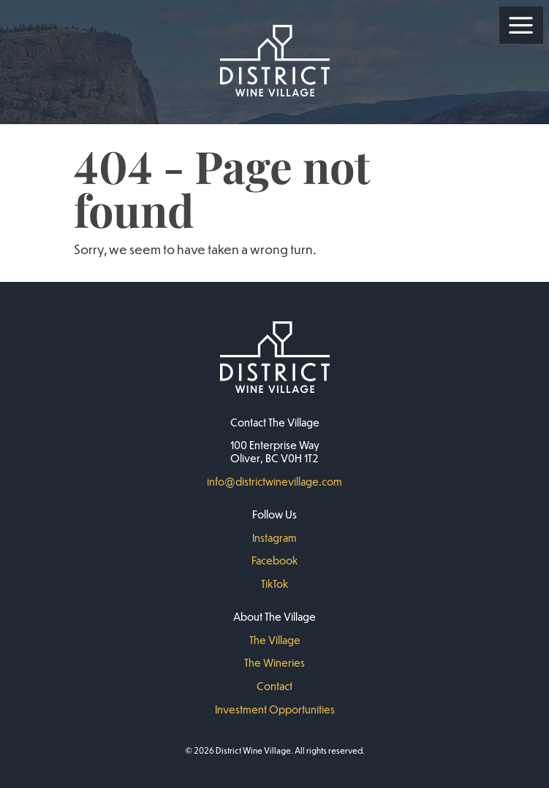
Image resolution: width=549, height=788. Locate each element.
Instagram (274, 537)
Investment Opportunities (275, 709)
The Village (274, 639)
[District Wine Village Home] (275, 62)
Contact (274, 685)
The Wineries (274, 662)
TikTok (274, 583)
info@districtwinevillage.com (274, 481)
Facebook (274, 560)
